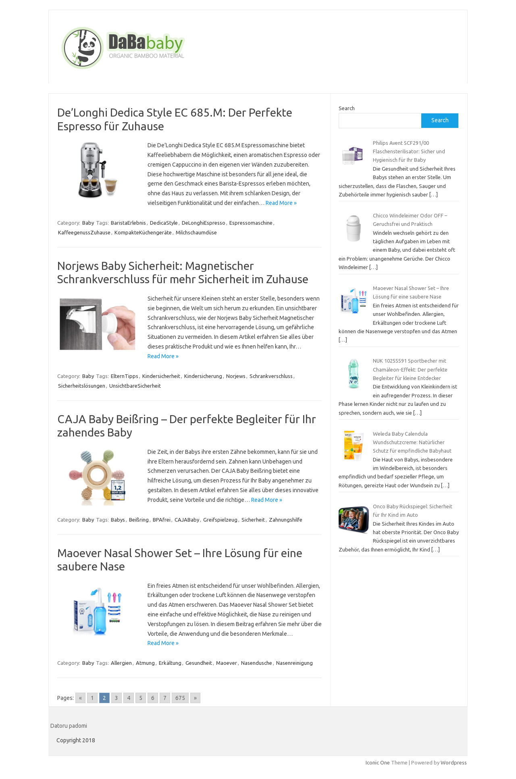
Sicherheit (253, 519)
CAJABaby (187, 519)
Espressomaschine (251, 223)
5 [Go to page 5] (140, 698)
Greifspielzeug (220, 519)
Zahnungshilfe (285, 519)
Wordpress (454, 762)
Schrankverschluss (271, 376)
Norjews (236, 376)
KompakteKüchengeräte (143, 232)
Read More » (281, 203)
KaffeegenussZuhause (84, 232)
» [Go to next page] (195, 698)
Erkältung (170, 663)
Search (347, 108)
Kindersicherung (203, 376)
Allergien (121, 663)
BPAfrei (162, 519)
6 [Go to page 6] (152, 698)
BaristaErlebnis (128, 223)
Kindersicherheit (161, 376)
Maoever (226, 663)
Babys (118, 519)
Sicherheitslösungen (81, 385)
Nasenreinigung (294, 663)
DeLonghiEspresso (203, 223)
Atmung (145, 663)
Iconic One (378, 762)
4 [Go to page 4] (128, 698)
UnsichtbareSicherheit (135, 385)
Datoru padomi (68, 726)
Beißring (139, 519)
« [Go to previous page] (80, 698)
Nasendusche (256, 663)
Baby (88, 223)
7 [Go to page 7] (164, 698)
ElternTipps (124, 376)
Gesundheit (198, 663)
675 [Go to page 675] (180, 698)
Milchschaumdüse (196, 232)
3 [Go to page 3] (116, 698)
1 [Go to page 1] (92, 698)
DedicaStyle (164, 223)
